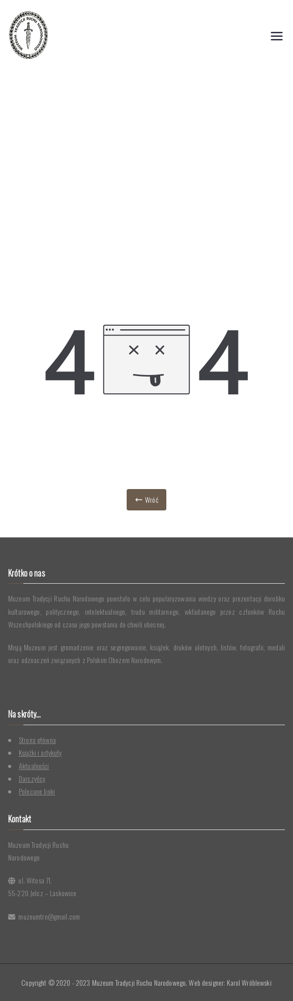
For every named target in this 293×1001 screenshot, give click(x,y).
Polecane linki (37, 791)
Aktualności (34, 765)
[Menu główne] (277, 36)
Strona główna (37, 739)
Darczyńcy (32, 778)
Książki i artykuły (40, 752)
